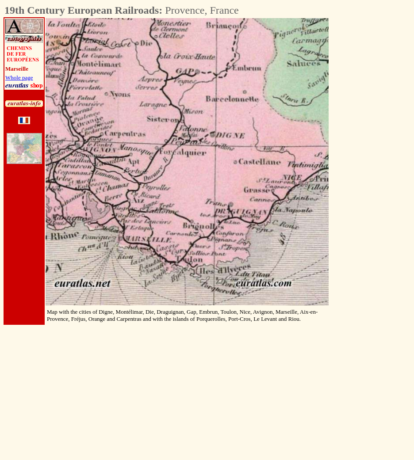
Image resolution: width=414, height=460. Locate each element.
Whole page (19, 77)
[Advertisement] (377, 150)
